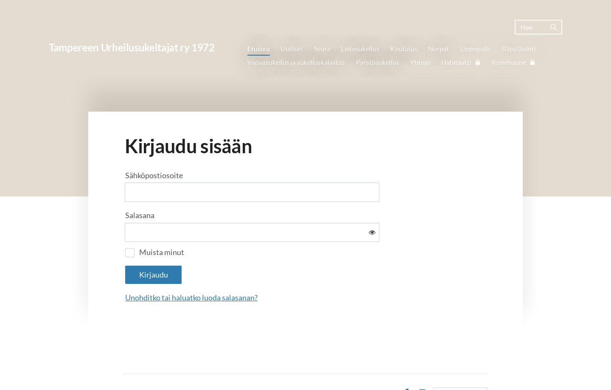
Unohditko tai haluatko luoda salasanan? (283, 270)
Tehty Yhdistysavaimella (460, 365)
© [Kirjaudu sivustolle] (126, 366)
